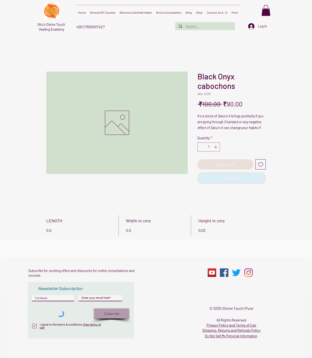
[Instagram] (248, 272)
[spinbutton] (208, 147)
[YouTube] (212, 272)
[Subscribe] (111, 314)
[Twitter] (236, 272)
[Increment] (216, 147)
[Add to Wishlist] (260, 164)
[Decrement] (201, 147)
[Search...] (205, 26)
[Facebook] (224, 272)
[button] (266, 10)
